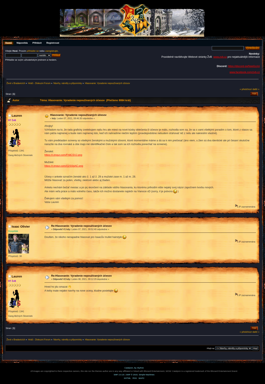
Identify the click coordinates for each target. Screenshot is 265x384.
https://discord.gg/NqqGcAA (244, 66)
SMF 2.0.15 (119, 374)
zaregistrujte (51, 51)
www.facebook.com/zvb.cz (245, 72)
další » (256, 89)
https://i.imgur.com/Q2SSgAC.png (64, 165)
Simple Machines (146, 374)
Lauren (17, 115)
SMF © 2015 (132, 374)
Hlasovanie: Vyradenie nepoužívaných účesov (78, 115)
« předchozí (246, 89)
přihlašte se (33, 51)
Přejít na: (211, 348)
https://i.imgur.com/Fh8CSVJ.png (63, 155)
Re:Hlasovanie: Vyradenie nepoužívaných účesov (81, 225)
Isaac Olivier (21, 226)
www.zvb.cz (220, 56)
